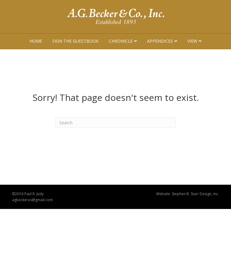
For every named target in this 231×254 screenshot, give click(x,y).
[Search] (115, 122)
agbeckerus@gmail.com (32, 199)
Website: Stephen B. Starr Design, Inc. (187, 193)
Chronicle (121, 41)
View (192, 41)
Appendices (160, 41)
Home (35, 41)
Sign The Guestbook (75, 41)
